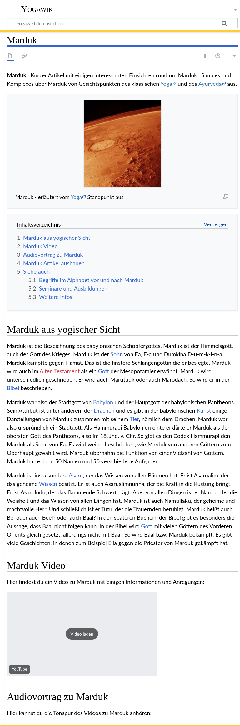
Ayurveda (210, 83)
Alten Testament (60, 371)
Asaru (76, 475)
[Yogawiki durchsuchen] (122, 23)
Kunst (204, 410)
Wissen (48, 483)
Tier (134, 418)
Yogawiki (38, 9)
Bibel (13, 387)
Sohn (116, 354)
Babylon (103, 402)
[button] (82, 634)
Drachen (103, 410)
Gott (103, 371)
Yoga (166, 83)
